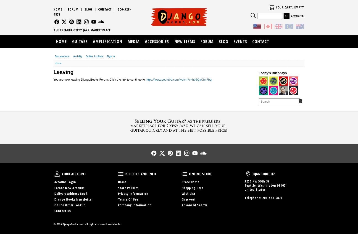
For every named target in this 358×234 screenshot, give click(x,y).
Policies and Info (120, 174)
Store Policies (128, 188)
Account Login (65, 182)
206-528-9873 (272, 198)
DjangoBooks (248, 174)
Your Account (57, 174)
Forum (73, 9)
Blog (88, 9)
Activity (77, 56)
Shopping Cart (192, 188)
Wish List (188, 193)
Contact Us (62, 211)
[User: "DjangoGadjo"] (273, 90)
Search (253, 15)
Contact (105, 9)
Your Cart (271, 7)
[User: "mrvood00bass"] (283, 81)
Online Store (184, 174)
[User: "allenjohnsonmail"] (263, 81)
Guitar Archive (94, 56)
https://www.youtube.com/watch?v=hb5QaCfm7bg (178, 79)
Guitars (80, 41)
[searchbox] (279, 101)
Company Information (135, 205)
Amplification (107, 41)
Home (57, 9)
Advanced (297, 16)
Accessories (157, 41)
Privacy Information (133, 193)
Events (240, 41)
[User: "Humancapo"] (263, 90)
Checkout (189, 199)
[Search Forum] (300, 101)
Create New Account (69, 188)
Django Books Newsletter (73, 199)
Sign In (111, 56)
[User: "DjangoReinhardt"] (283, 90)
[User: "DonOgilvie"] (293, 90)
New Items (184, 41)
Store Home (190, 182)
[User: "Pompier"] (273, 81)
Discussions (62, 56)
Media (134, 41)
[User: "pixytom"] (293, 81)
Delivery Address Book (71, 193)
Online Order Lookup (69, 205)
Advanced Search (194, 205)
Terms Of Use (128, 199)
